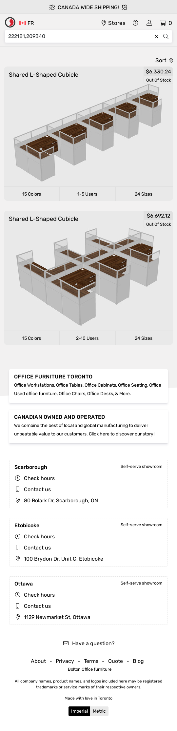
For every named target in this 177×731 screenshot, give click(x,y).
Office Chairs (72, 393)
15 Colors (31, 194)
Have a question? (89, 643)
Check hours (39, 478)
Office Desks (100, 393)
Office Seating (132, 385)
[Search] (80, 36)
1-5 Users (87, 194)
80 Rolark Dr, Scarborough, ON (56, 500)
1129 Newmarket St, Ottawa (52, 617)
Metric (99, 711)
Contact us (37, 489)
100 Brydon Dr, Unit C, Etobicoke (58, 559)
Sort (164, 60)
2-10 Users (87, 338)
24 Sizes (143, 194)
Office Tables (69, 385)
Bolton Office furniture (89, 669)
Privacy (65, 661)
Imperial (79, 711)
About (38, 661)
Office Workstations (34, 385)
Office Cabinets (100, 385)
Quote (115, 661)
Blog (138, 661)
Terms (91, 661)
